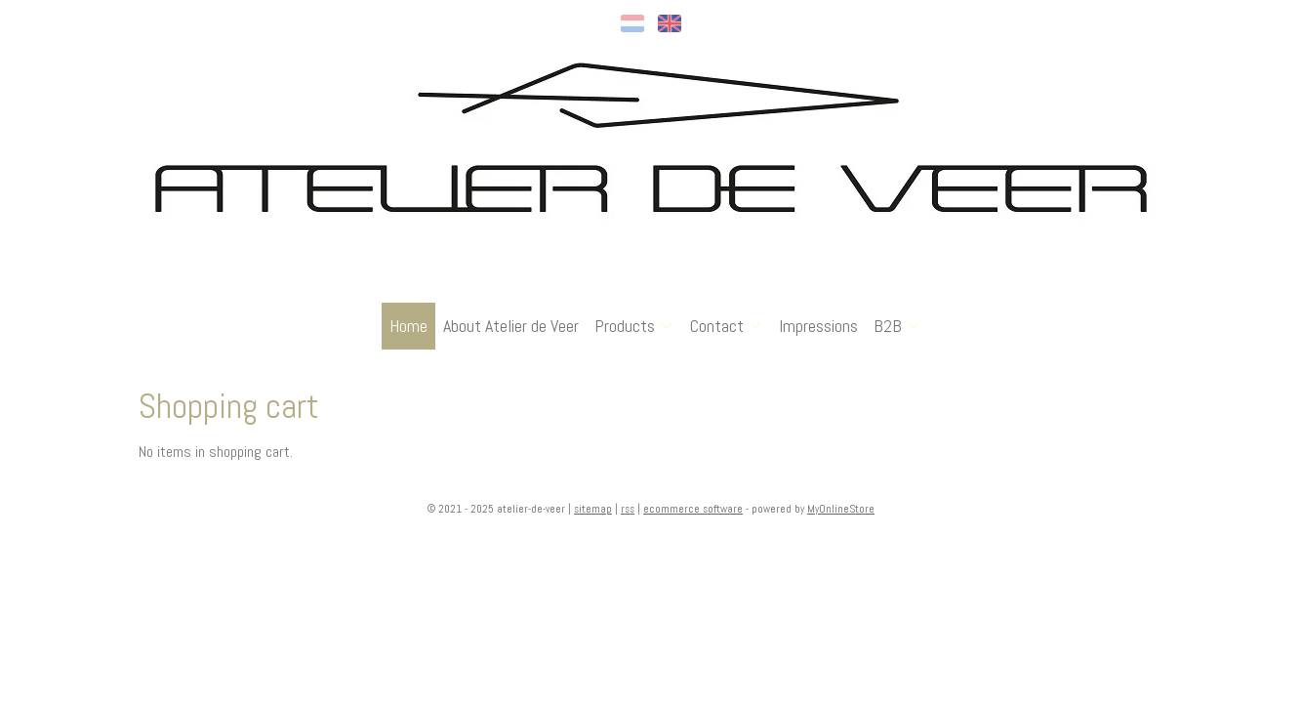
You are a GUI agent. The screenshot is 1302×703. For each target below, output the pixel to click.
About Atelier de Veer (511, 325)
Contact (726, 325)
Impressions (818, 325)
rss (627, 509)
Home (408, 325)
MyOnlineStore (841, 509)
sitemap (593, 509)
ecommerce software (693, 509)
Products (634, 325)
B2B (897, 325)
